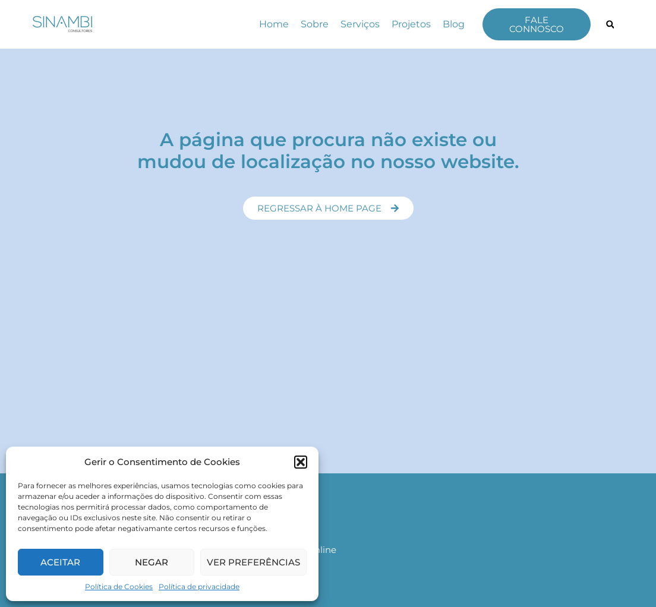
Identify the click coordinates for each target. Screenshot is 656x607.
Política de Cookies (119, 586)
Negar (151, 562)
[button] (301, 462)
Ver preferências (253, 562)
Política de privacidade (199, 586)
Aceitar (60, 562)
